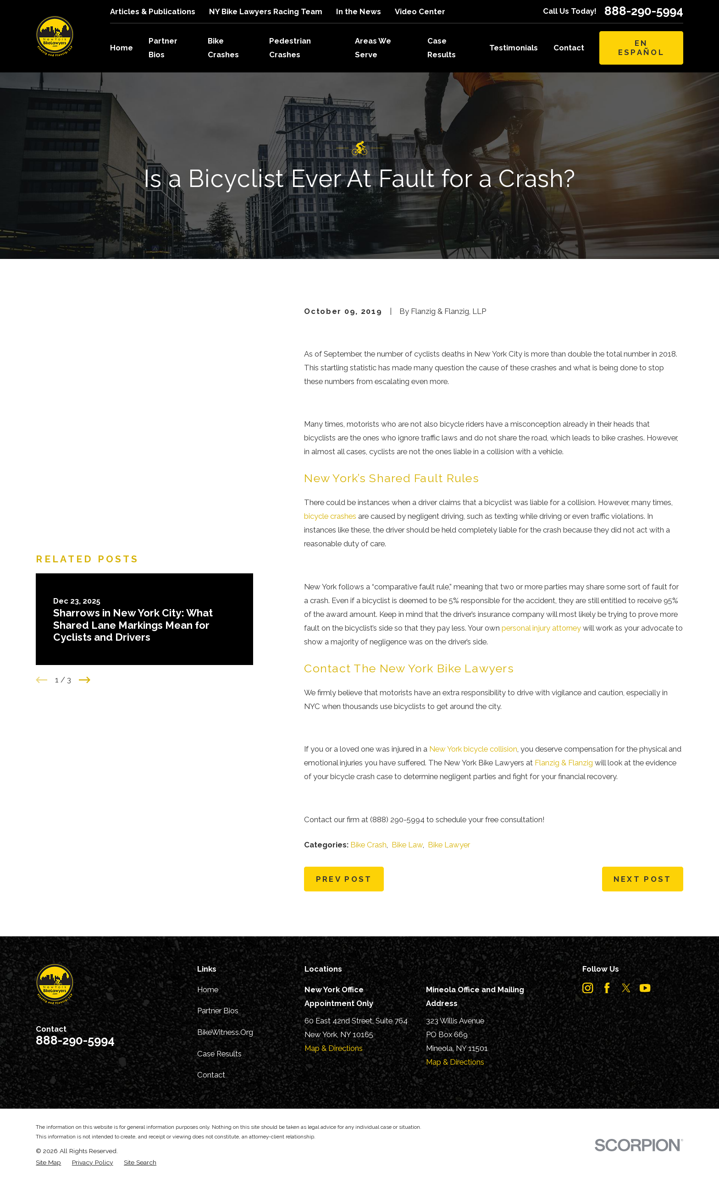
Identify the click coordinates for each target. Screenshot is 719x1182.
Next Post (643, 879)
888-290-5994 (643, 11)
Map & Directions (333, 1048)
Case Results (219, 1053)
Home (207, 989)
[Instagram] (587, 988)
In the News (358, 11)
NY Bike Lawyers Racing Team (265, 11)
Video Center (420, 11)
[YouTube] (645, 988)
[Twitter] (626, 988)
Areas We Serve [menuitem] (373, 47)
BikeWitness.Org (225, 1032)
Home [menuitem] (121, 47)
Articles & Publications (152, 11)
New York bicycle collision (473, 748)
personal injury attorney (541, 627)
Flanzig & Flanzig (564, 762)
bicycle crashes (330, 516)
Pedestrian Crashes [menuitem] (290, 47)
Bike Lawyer (449, 844)
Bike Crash (368, 844)
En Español (641, 47)
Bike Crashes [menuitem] (223, 47)
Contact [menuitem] (568, 47)
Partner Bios (217, 1010)
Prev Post (344, 879)
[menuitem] (48, 1162)
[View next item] (84, 462)
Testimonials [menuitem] (513, 47)
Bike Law (407, 844)
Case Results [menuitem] (441, 47)
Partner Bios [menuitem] (163, 47)
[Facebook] (607, 988)
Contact (211, 1074)
